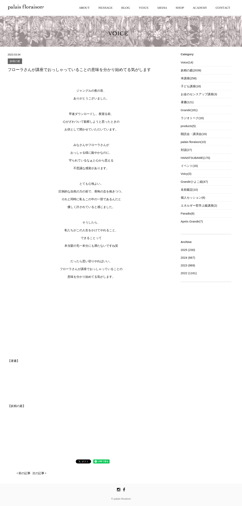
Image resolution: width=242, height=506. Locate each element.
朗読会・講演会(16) (194, 134)
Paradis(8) (187, 213)
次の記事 (39, 473)
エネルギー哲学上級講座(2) (199, 205)
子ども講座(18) (191, 86)
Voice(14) (187, 62)
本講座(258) (189, 78)
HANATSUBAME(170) (195, 157)
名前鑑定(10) (189, 189)
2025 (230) (188, 250)
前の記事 (23, 473)
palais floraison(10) (193, 142)
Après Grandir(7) (192, 221)
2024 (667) (188, 257)
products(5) (188, 126)
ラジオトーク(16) (192, 118)
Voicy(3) (186, 173)
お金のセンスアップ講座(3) (199, 94)
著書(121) (187, 102)
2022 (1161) (189, 273)
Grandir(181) (189, 110)
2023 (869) (188, 265)
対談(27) (186, 150)
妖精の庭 (15, 61)
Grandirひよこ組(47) (194, 181)
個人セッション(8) (193, 197)
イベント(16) (189, 165)
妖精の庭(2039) (191, 70)
